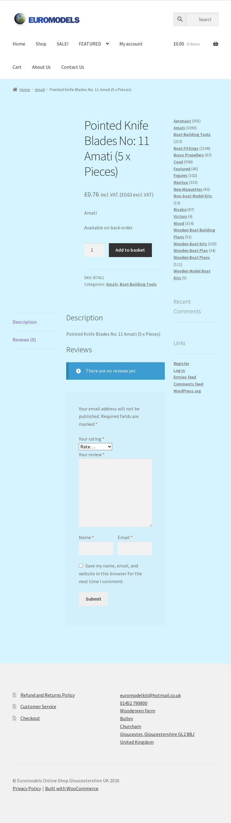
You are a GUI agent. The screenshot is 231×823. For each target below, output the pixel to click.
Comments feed (188, 384)
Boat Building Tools (138, 284)
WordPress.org (187, 391)
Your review (92, 454)
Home (19, 44)
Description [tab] (25, 322)
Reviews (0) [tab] (24, 340)
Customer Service (38, 706)
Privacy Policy (27, 788)
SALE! (62, 44)
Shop (41, 44)
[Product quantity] (94, 250)
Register (181, 363)
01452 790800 (133, 703)
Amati (40, 89)
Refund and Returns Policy (47, 695)
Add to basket (130, 250)
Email (125, 537)
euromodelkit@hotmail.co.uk (150, 695)
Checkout (30, 718)
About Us (41, 67)
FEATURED (90, 44)
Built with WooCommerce (71, 788)
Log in (179, 370)
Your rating (91, 439)
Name (86, 537)
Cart (17, 67)
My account (131, 44)
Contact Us (72, 67)
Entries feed (185, 377)
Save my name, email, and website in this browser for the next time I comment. (110, 573)
